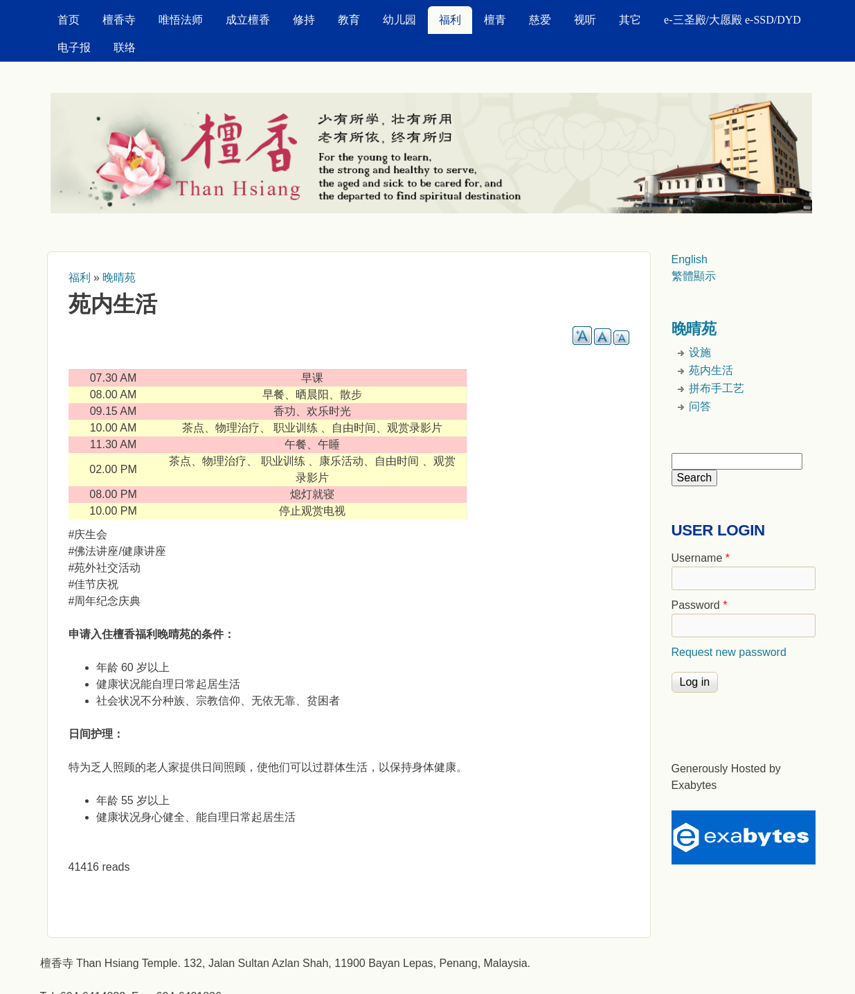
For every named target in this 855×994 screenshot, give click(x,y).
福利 (450, 20)
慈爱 (540, 20)
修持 (304, 20)
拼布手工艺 (716, 388)
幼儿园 (399, 20)
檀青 (495, 20)
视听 (585, 20)
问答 (700, 406)
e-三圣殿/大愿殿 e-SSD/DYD (732, 20)
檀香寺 (119, 20)
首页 (68, 20)
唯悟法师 (181, 20)
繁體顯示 (694, 276)
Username (701, 558)
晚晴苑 (119, 277)
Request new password (729, 652)
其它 (630, 20)
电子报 (74, 47)
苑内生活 (711, 370)
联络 (125, 47)
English (690, 259)
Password (700, 605)
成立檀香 (248, 20)
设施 (700, 352)
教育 (349, 20)
